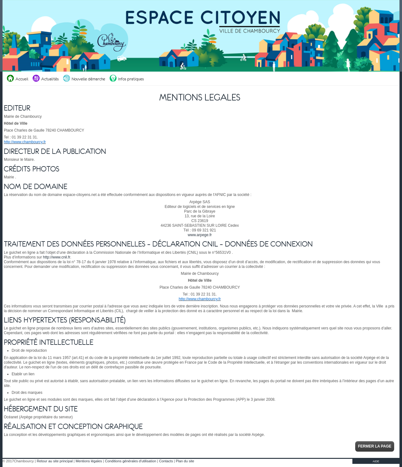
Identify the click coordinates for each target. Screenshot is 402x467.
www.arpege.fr (200, 235)
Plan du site (185, 461)
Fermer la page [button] (374, 446)
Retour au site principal (55, 461)
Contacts (166, 461)
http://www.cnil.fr (56, 257)
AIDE (375, 461)
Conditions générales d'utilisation (130, 461)
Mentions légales (89, 461)
